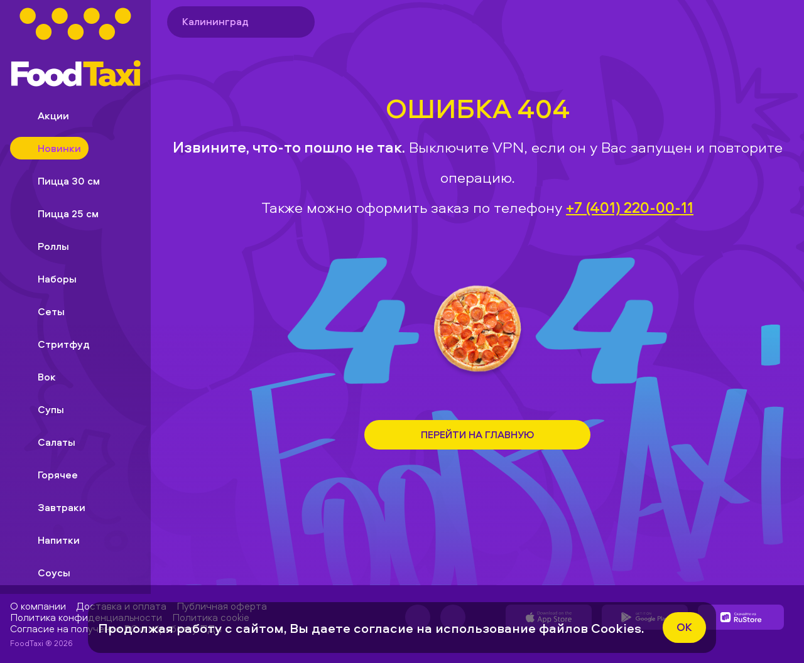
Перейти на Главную (477, 434)
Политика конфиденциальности (86, 617)
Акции (43, 115)
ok (684, 627)
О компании (38, 606)
